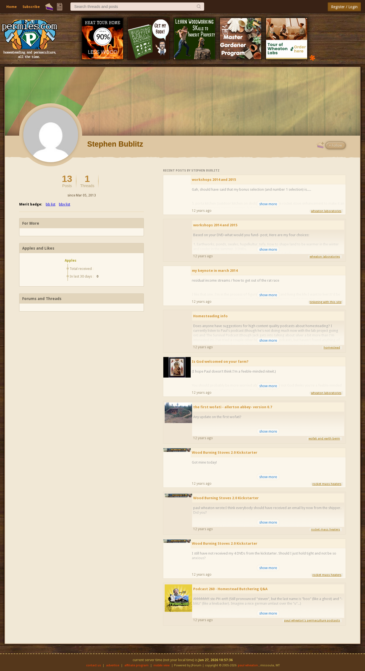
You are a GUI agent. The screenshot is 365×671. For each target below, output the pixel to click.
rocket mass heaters (326, 484)
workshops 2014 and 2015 (214, 180)
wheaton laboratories (326, 211)
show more (268, 204)
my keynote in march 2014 (215, 271)
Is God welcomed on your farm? (220, 361)
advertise (112, 665)
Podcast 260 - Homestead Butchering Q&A (230, 589)
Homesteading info (210, 316)
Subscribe (31, 7)
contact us (93, 665)
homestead (332, 347)
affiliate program (136, 665)
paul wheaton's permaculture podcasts (312, 620)
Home (11, 7)
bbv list (64, 204)
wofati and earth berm (324, 438)
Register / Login (344, 7)
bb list (50, 204)
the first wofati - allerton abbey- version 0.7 (232, 407)
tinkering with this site (325, 302)
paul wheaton (248, 665)
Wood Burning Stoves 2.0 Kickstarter (224, 452)
